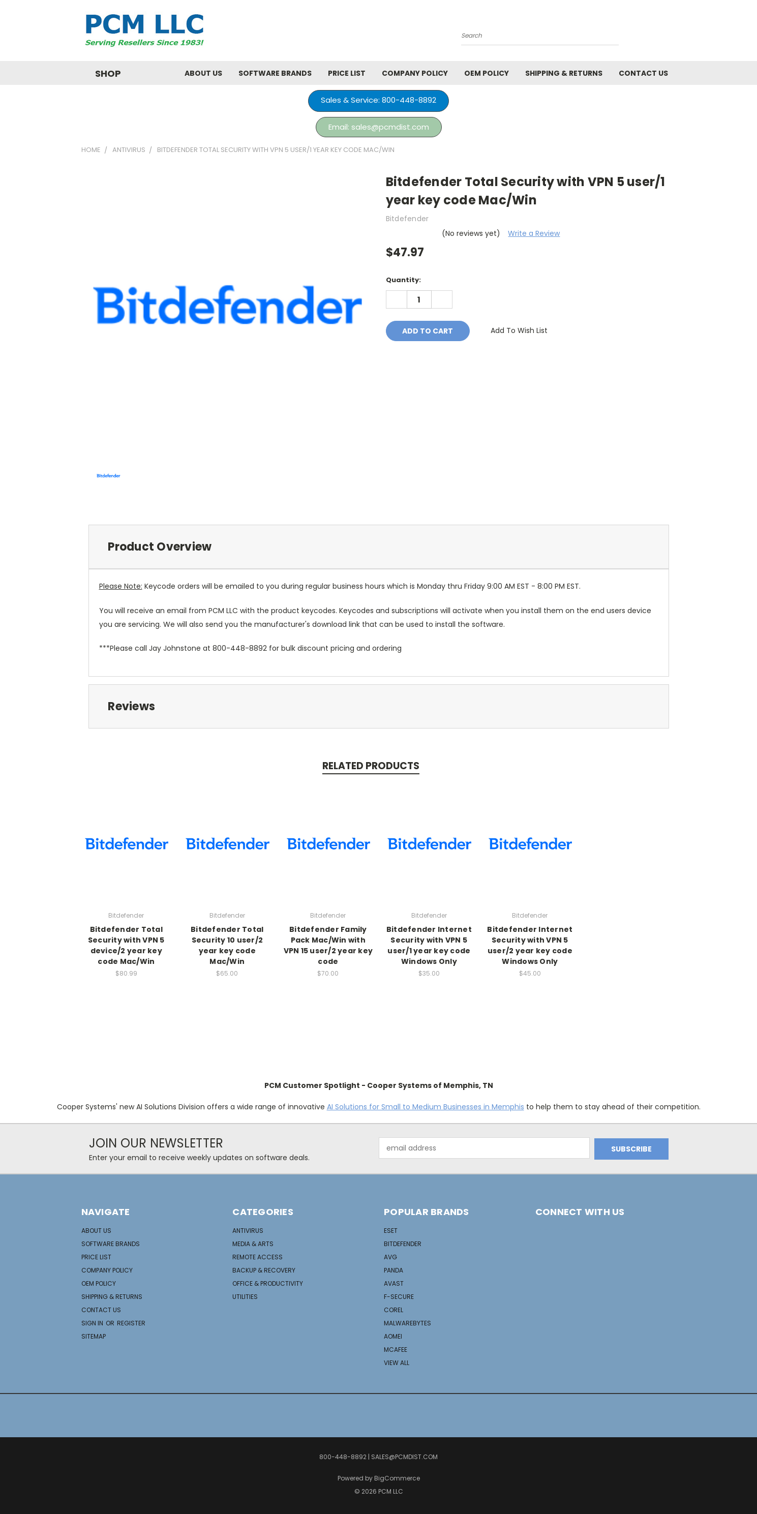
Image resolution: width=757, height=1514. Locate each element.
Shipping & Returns (563, 73)
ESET (391, 1230)
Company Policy (415, 73)
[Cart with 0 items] (674, 33)
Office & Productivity (267, 1283)
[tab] (378, 547)
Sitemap (93, 1336)
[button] (378, 101)
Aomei (393, 1336)
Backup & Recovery (263, 1270)
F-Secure (399, 1296)
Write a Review (534, 233)
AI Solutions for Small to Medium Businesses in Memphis (425, 1107)
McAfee (395, 1349)
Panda (393, 1270)
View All (396, 1362)
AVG (390, 1257)
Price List (347, 73)
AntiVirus (247, 1230)
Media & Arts (253, 1243)
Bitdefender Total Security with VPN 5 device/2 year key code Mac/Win (126, 945)
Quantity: (403, 280)
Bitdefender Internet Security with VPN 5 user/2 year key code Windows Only (529, 945)
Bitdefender (402, 1243)
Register (131, 1323)
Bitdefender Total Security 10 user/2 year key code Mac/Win (227, 945)
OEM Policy (486, 73)
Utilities (245, 1296)
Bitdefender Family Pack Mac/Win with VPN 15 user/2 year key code (328, 945)
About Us (203, 73)
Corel (393, 1310)
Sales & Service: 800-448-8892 (378, 100)
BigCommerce (397, 1478)
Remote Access (257, 1257)
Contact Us (643, 73)
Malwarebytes (407, 1323)
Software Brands (275, 73)
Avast (394, 1283)
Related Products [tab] (370, 766)
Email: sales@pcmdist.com (378, 127)
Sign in (93, 1323)
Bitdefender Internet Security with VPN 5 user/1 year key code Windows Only (429, 945)
